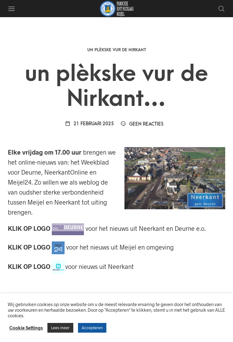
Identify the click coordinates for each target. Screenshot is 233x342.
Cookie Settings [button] (26, 327)
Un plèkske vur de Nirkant (116, 49)
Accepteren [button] (92, 327)
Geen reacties (141, 124)
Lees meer (60, 327)
